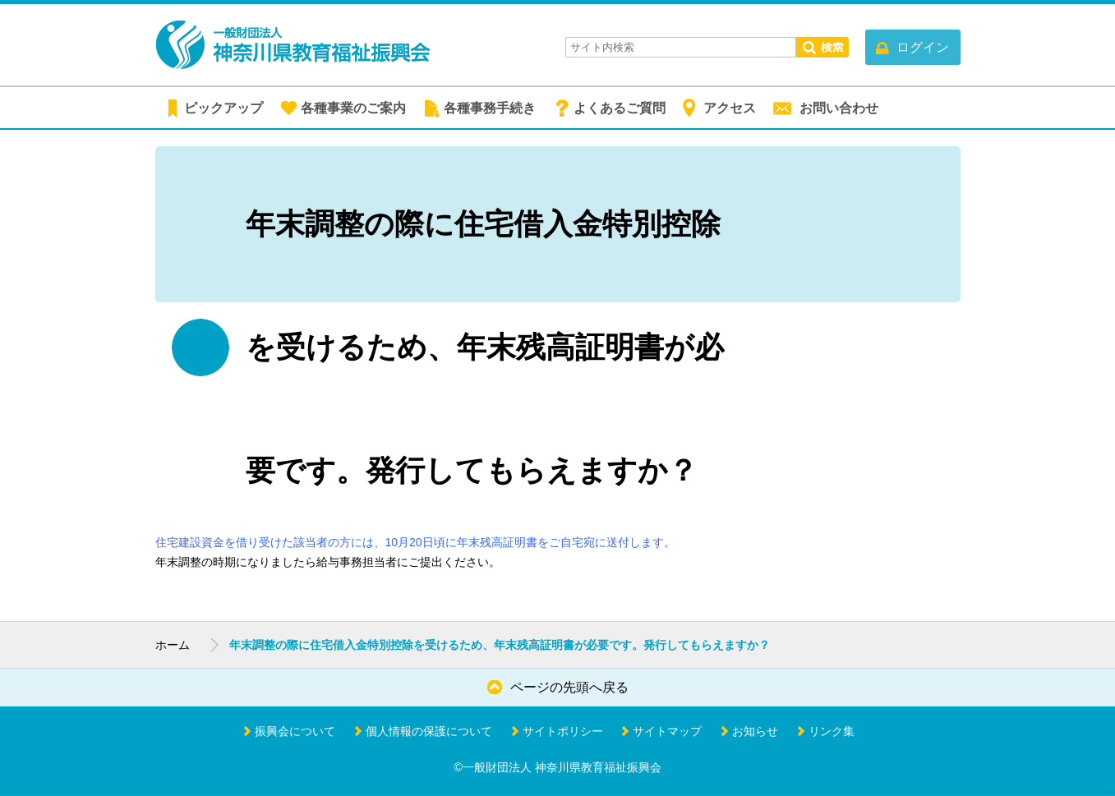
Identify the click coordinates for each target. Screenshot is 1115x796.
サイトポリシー (563, 731)
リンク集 (832, 731)
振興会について (295, 731)
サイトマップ (667, 731)
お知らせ (755, 731)
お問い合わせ (838, 108)
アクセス (729, 108)
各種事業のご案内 (353, 108)
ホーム (172, 644)
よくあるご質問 (620, 108)
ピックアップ (223, 108)
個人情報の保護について (429, 731)
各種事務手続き (490, 108)
